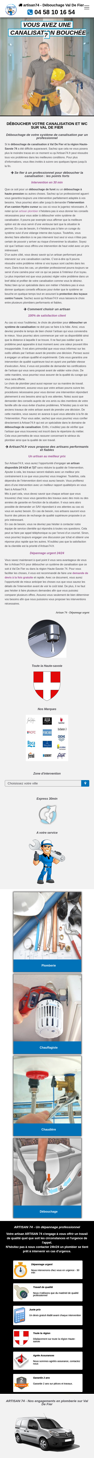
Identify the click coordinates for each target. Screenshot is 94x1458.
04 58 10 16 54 (55, 12)
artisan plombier (28, 211)
